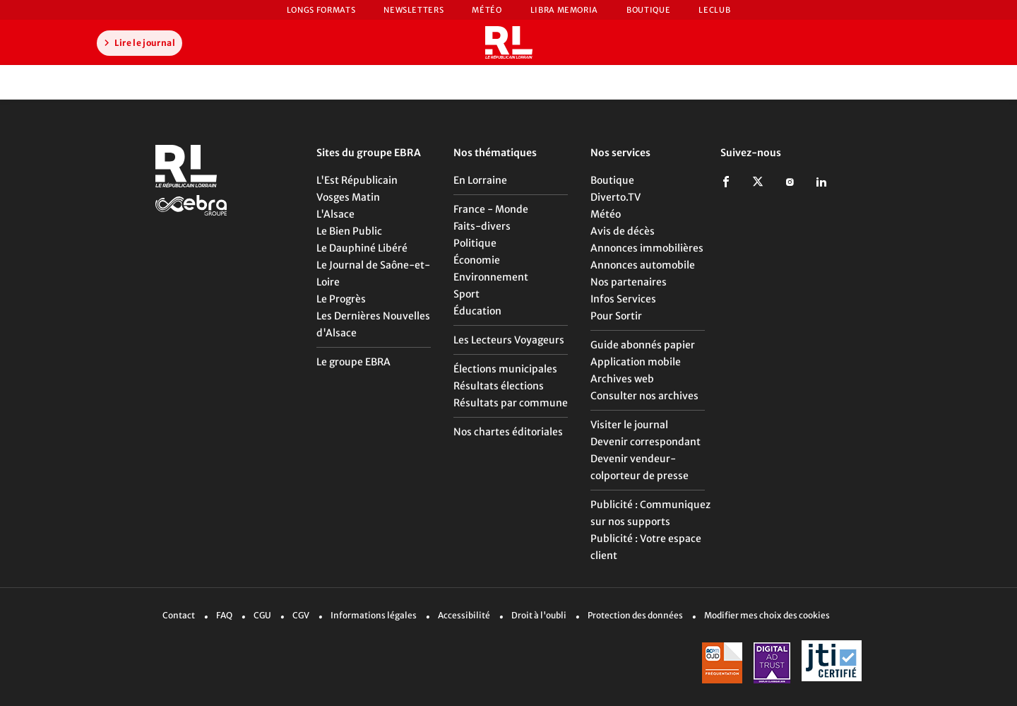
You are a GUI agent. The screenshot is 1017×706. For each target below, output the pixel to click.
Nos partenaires (628, 282)
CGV (300, 615)
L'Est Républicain (357, 180)
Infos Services (623, 299)
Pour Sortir (616, 316)
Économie (476, 260)
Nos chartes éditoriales (508, 431)
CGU (262, 615)
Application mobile (635, 361)
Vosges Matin (348, 197)
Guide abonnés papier (642, 345)
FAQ (224, 615)
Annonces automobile (642, 265)
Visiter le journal (629, 424)
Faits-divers (482, 226)
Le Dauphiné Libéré (362, 248)
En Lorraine (480, 180)
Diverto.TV (615, 197)
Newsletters (413, 10)
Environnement (490, 277)
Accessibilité (464, 615)
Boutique (648, 10)
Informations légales (374, 615)
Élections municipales (505, 369)
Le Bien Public (349, 231)
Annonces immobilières (646, 248)
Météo (486, 10)
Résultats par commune (510, 402)
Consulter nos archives (644, 395)
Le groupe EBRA (353, 361)
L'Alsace (335, 214)
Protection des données (635, 615)
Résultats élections (498, 386)
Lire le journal (137, 42)
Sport (466, 294)
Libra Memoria (564, 10)
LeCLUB (714, 10)
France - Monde (490, 209)
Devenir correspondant (645, 441)
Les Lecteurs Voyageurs (508, 340)
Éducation (477, 311)
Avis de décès (622, 231)
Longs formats (321, 10)
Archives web (622, 378)
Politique (474, 243)
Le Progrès (341, 299)
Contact (178, 615)
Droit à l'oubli (538, 615)
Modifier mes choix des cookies (767, 615)
